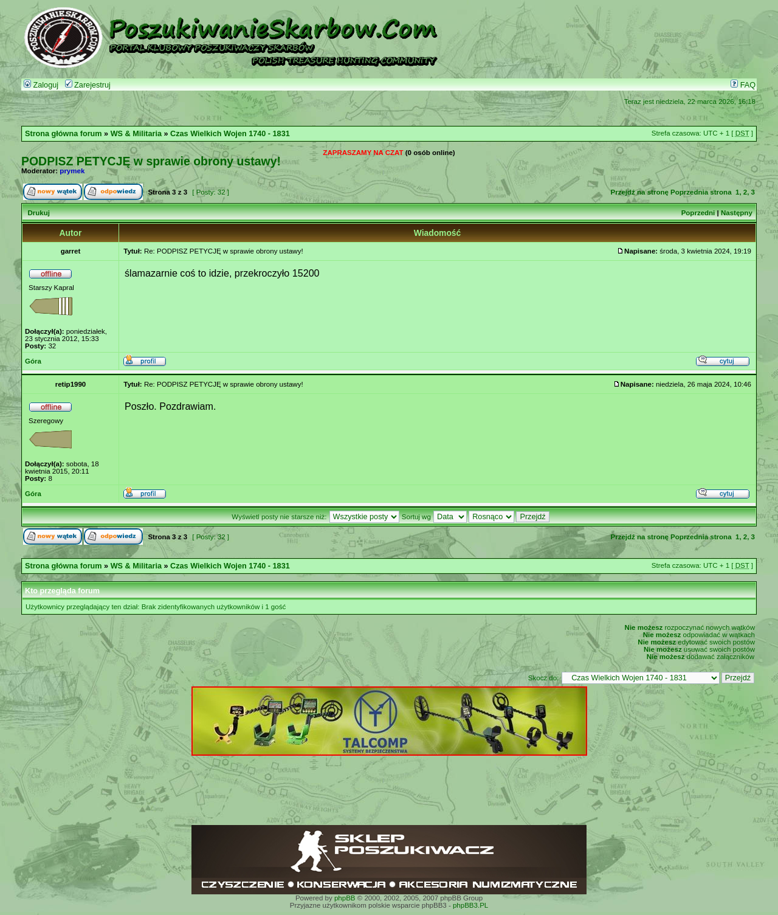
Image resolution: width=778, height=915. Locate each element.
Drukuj (38, 212)
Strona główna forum (63, 133)
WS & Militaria (136, 133)
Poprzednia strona (700, 192)
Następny (736, 212)
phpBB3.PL (470, 905)
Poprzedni (698, 212)
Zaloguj (41, 85)
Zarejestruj (88, 85)
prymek (72, 170)
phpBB (345, 898)
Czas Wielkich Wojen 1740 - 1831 (230, 133)
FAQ (743, 85)
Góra (33, 361)
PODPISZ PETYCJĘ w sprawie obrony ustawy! (151, 161)
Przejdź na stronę (640, 192)
